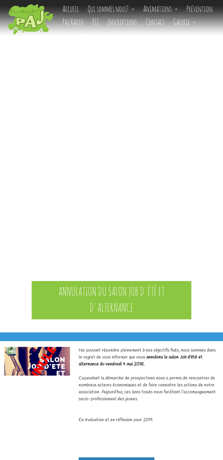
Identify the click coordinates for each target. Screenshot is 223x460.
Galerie (181, 22)
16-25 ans (73, 35)
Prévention (199, 9)
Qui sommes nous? (108, 9)
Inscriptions (122, 22)
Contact (155, 22)
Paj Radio (73, 22)
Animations (157, 9)
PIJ (95, 22)
